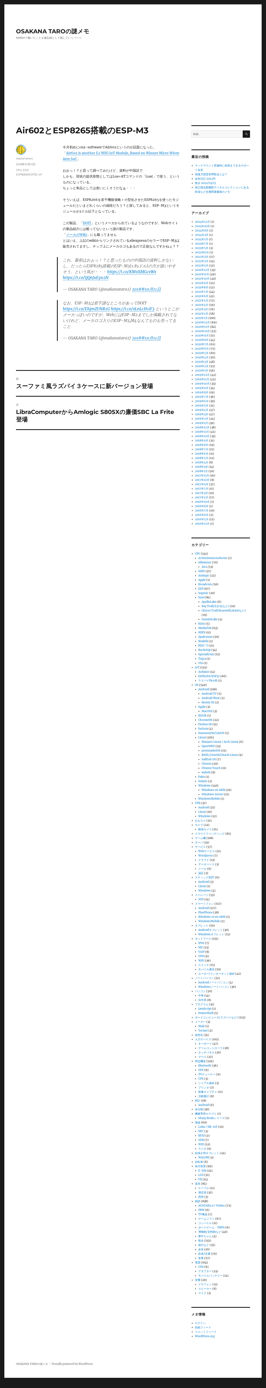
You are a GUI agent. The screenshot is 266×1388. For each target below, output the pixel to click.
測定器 (202, 1192)
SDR (201, 1140)
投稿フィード (203, 1327)
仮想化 (199, 1035)
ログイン (200, 1323)
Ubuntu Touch (211, 768)
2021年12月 (202, 270)
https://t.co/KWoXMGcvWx (131, 271)
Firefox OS (205, 724)
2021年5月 (201, 300)
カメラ (199, 825)
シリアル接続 (206, 1083)
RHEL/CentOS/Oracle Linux (220, 755)
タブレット (201, 925)
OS (196, 685)
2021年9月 (201, 283)
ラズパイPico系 (207, 680)
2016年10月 (202, 502)
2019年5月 (201, 405)
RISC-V (203, 645)
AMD (201, 571)
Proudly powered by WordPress (72, 1364)
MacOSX (207, 711)
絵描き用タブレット (207, 1153)
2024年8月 (202, 230)
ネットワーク (203, 938)
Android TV (209, 693)
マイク (202, 1293)
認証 (201, 873)
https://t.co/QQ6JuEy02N (85, 277)
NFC (201, 1131)
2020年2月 (202, 366)
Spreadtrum (206, 654)
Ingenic (203, 593)
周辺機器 (200, 1061)
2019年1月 (201, 423)
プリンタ (203, 1087)
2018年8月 (201, 445)
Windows (204, 785)
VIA (200, 663)
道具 (197, 1183)
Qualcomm (205, 637)
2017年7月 (201, 488)
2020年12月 (202, 322)
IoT (40, 174)
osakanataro (24, 158)
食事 (201, 1258)
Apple (202, 580)
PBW (201, 1210)
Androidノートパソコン (213, 982)
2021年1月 (201, 318)
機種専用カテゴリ (206, 1113)
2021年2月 (201, 313)
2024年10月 (202, 226)
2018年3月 (201, 467)
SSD (201, 899)
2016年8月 (201, 506)
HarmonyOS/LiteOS (211, 733)
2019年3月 (201, 414)
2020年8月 (202, 340)
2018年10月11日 (146, 289)
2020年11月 (202, 327)
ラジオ (202, 1148)
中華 (201, 995)
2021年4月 (201, 305)
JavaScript (205, 1008)
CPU (19, 170)
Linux (202, 737)
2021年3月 (201, 309)
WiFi (201, 960)
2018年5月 (201, 458)
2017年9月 (201, 484)
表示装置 (200, 1166)
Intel (201, 597)
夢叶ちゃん (205, 1236)
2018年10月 (202, 436)
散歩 (201, 1240)
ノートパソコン (204, 978)
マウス (202, 1057)
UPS (201, 1078)
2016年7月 (201, 510)
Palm (201, 777)
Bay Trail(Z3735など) (215, 606)
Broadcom (205, 584)
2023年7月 (201, 243)
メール (202, 868)
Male (201, 1026)
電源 (197, 1262)
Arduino (203, 672)
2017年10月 (202, 480)
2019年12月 (202, 375)
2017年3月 (201, 493)
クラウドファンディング (210, 833)
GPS (201, 1070)
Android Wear (211, 698)
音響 (197, 1280)
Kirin (201, 623)
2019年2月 (201, 418)
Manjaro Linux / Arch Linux (220, 742)
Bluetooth (204, 1065)
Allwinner (204, 562)
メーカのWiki (76, 235)
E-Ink (202, 1170)
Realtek (203, 641)
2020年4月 (202, 357)
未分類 (199, 1109)
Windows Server (212, 794)
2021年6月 (201, 296)
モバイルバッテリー (210, 1275)
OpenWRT (208, 746)
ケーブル (203, 1188)
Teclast (203, 1030)
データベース (206, 864)
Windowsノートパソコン (214, 987)
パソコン (200, 991)
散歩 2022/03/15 (205, 183)
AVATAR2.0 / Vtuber (211, 1205)
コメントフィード (206, 1332)
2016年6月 (202, 515)
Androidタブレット (210, 930)
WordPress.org (205, 1336)
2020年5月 (202, 353)
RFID (201, 1135)
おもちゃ (200, 820)
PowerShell (205, 1013)
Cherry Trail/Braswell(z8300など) (224, 610)
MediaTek (204, 628)
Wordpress (205, 855)
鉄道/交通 (204, 1253)
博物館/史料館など (209, 1232)
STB (197, 803)
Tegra (202, 658)
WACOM (203, 1157)
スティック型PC (204, 877)
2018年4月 (201, 462)
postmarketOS (211, 750)
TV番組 (202, 1214)
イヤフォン (205, 1284)
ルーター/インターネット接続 (216, 973)
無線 (197, 1122)
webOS (206, 772)
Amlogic (203, 575)
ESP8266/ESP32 (26, 174)
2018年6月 (201, 453)
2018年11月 (202, 432)
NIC (200, 947)
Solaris (202, 781)
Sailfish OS (209, 759)
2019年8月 (201, 392)
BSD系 (202, 715)
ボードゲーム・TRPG (211, 1227)
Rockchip (204, 650)
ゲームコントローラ (210, 1048)
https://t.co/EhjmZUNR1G (86, 308)
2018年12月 (202, 427)
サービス (200, 847)
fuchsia (203, 728)
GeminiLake (210, 619)
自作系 (202, 1000)
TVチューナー (207, 1074)
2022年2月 (202, 261)
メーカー (200, 1022)
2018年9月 (201, 440)
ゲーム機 (200, 838)
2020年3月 (201, 362)
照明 (201, 1197)
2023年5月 (201, 248)
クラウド (203, 860)
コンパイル (205, 1223)
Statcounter (10, 1385)
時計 (197, 1100)
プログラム (201, 1004)
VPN (201, 956)
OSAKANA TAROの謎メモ (52, 31)
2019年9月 (202, 388)
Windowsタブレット (211, 934)
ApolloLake (209, 602)
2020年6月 (202, 348)
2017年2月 (201, 497)
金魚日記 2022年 (205, 178)
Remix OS (208, 702)
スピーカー (205, 1288)
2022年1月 (201, 265)
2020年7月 (202, 344)
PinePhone (205, 912)
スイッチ (203, 965)
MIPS (201, 632)
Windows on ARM (213, 790)
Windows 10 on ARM (211, 917)
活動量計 (203, 1096)
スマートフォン (204, 903)
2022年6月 (202, 252)
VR (200, 1179)
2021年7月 (201, 292)
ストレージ (201, 895)
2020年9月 (202, 335)
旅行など (203, 1245)
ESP (25, 170)
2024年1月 (201, 239)
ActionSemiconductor (212, 558)
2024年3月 (201, 235)
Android (203, 689)
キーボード (205, 1043)
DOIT (87, 223)
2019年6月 (202, 401)
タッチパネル (206, 1052)
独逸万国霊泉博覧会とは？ (211, 174)
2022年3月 (201, 257)
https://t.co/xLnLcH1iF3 (132, 308)
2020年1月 (201, 370)
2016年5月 (201, 519)
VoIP (201, 952)
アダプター (205, 1271)
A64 (204, 567)
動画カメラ (205, 829)
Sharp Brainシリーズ (211, 1118)
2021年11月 (202, 274)
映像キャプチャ (207, 1092)
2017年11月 (202, 475)
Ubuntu (207, 763)
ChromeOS (205, 720)
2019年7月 (201, 397)
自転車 (199, 1162)
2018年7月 (201, 449)
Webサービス (206, 851)
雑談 (197, 1201)
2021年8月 (201, 287)
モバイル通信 (206, 969)
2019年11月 (202, 379)
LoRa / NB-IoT (208, 1127)
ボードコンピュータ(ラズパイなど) (216, 1017)
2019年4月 (201, 410)
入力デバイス (203, 1039)
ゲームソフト (206, 1218)
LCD (201, 1175)
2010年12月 (202, 523)
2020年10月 (202, 331)
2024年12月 (202, 222)
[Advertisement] (133, 94)
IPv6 (201, 943)
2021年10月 (202, 278)
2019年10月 (202, 383)
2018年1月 (201, 471)
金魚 (201, 1249)
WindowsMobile (209, 798)
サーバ (199, 842)
